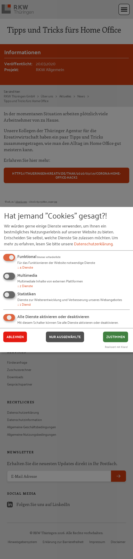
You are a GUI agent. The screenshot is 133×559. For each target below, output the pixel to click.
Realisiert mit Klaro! (116, 346)
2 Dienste (25, 286)
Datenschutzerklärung (93, 243)
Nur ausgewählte (65, 337)
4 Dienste (25, 267)
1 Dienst (24, 304)
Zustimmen (115, 337)
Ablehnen (15, 337)
